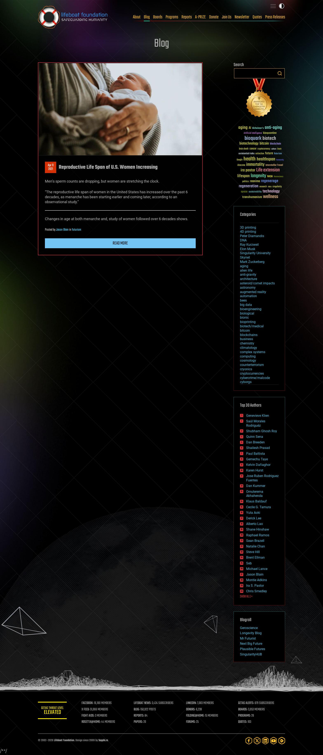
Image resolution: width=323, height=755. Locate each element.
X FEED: (85, 709)
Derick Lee (253, 518)
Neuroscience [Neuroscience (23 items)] (278, 177)
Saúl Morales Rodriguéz (255, 423)
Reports (186, 17)
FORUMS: (190, 722)
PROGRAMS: (244, 715)
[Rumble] (282, 740)
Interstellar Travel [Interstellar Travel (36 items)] (274, 165)
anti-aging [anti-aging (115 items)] (273, 127)
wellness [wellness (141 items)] (270, 196)
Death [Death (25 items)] (279, 149)
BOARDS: (242, 709)
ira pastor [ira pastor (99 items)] (248, 170)
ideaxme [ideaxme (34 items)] (241, 165)
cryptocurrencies (252, 373)
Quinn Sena (254, 437)
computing (248, 356)
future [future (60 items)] (269, 153)
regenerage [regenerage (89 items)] (269, 181)
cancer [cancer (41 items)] (252, 149)
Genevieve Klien (257, 416)
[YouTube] (273, 740)
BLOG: (137, 709)
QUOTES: (242, 722)
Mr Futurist (248, 638)
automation (248, 296)
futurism (76, 230)
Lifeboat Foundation (64, 740)
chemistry (247, 343)
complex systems (252, 352)
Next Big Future (251, 644)
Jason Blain (62, 230)
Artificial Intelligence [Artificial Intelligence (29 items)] (253, 133)
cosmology (248, 360)
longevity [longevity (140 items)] (258, 176)
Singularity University (255, 253)
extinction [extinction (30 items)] (259, 153)
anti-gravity (248, 275)
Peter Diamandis (252, 236)
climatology (248, 348)
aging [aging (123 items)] (243, 127)
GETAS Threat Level (52, 711)
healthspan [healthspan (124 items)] (266, 159)
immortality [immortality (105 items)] (255, 164)
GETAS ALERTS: (246, 703)
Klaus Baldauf (256, 501)
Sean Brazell (255, 541)
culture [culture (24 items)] (273, 149)
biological (247, 313)
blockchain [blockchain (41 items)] (275, 144)
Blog (147, 17)
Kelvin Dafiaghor (258, 465)
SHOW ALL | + (246, 596)
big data (246, 305)
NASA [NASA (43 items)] (270, 176)
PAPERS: (138, 722)
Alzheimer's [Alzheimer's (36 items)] (258, 128)
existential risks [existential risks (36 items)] (246, 153)
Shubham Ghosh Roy (261, 431)
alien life (246, 270)
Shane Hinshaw (257, 529)
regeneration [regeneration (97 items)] (248, 186)
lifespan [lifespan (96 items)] (243, 176)
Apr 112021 (51, 167)
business (246, 339)
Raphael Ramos (257, 535)
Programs (172, 17)
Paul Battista (255, 454)
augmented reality (253, 292)
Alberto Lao (254, 524)
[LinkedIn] (265, 740)
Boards (157, 17)
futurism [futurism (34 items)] (278, 153)
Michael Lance (256, 569)
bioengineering (250, 309)
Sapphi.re (103, 740)
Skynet (245, 257)
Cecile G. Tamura (258, 507)
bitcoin (245, 330)
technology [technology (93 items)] (271, 191)
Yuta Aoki (253, 513)
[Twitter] (257, 740)
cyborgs (246, 382)
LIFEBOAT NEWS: (142, 703)
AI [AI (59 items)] (250, 128)
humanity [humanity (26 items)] (280, 160)
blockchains (248, 335)
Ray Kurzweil (249, 245)
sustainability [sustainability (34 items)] (255, 192)
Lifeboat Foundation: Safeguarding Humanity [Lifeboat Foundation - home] (73, 17)
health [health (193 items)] (249, 159)
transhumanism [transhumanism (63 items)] (252, 197)
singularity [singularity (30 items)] (277, 186)
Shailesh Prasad (258, 448)
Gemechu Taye (257, 459)
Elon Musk (247, 249)
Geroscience (249, 628)
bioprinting (248, 322)
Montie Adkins (256, 580)
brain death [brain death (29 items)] (243, 149)
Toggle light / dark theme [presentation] (281, 6)
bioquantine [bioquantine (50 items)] (270, 133)
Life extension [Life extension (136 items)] (268, 170)
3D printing (248, 227)
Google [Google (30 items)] (239, 160)
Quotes (257, 17)
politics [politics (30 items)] (245, 181)
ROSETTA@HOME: (91, 722)
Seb (249, 563)
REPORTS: (139, 715)
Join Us (226, 17)
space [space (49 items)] (244, 191)
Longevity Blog (251, 633)
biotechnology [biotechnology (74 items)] (249, 143)
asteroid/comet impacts (257, 283)
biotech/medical (252, 326)
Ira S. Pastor (255, 586)
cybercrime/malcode (255, 378)
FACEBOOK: (87, 703)
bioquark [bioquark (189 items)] (253, 138)
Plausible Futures (252, 649)
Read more (120, 243)
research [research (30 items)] (263, 186)
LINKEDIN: (191, 703)
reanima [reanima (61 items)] (255, 181)
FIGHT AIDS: (88, 715)
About (136, 17)
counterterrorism (252, 365)
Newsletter (242, 17)
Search (280, 73)
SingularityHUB (251, 654)
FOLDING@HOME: (195, 715)
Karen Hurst (254, 470)
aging (244, 266)
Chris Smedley (256, 591)
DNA (243, 240)
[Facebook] (249, 740)
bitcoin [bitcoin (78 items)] (264, 143)
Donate (214, 17)
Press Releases (275, 17)
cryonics (246, 369)
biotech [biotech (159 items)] (269, 138)
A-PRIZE (200, 17)
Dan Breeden (255, 442)
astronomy (248, 288)
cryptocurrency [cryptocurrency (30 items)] (263, 149)
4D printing (248, 232)
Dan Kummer (255, 486)
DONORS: (190, 709)
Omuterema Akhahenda (254, 494)
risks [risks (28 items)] (270, 186)
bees (243, 300)
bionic (244, 317)
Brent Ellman (255, 557)
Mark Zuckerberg (252, 262)
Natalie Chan (255, 546)
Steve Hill (253, 552)
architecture (248, 279)
